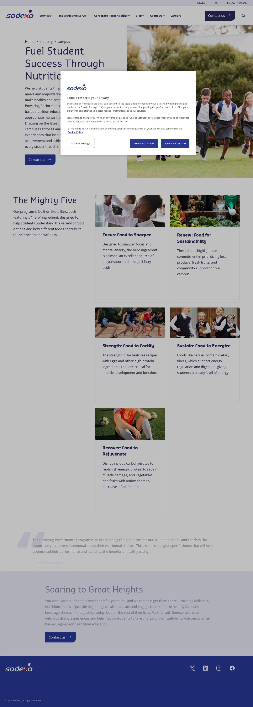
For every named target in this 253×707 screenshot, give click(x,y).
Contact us (220, 15)
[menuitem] (19, 14)
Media (201, 3)
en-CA (231, 3)
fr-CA (243, 3)
